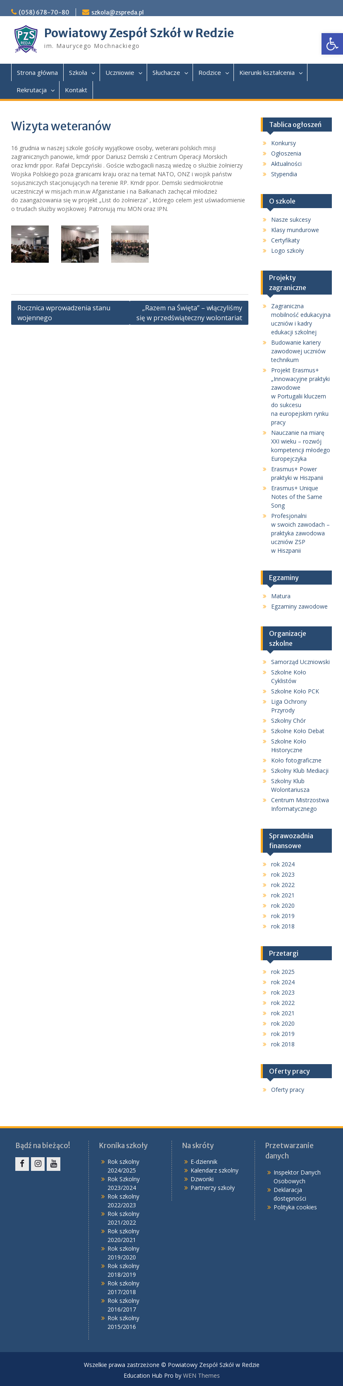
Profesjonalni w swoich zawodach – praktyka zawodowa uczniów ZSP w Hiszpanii (300, 533)
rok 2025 (283, 972)
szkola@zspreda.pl (117, 12)
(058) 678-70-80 (44, 12)
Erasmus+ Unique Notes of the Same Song (296, 496)
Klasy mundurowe (295, 230)
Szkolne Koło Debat (297, 731)
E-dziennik (204, 1161)
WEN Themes (201, 1375)
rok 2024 (283, 864)
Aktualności (286, 164)
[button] (332, 44)
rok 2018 (283, 926)
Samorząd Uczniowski (300, 662)
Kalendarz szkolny (214, 1170)
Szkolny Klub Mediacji (300, 771)
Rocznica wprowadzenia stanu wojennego (63, 312)
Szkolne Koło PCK (295, 691)
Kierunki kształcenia (267, 72)
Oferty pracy (287, 1089)
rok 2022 (283, 885)
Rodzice (209, 72)
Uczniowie (119, 72)
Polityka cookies (295, 1207)
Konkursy (283, 143)
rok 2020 (283, 905)
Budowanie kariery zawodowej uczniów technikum (298, 351)
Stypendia (284, 174)
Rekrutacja (32, 90)
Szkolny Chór (288, 720)
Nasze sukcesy (291, 219)
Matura (281, 596)
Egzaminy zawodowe (299, 606)
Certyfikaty (285, 240)
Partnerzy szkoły (213, 1188)
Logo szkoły (287, 250)
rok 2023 (283, 874)
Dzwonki (202, 1179)
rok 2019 (283, 916)
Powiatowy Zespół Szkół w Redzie (139, 33)
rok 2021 (283, 895)
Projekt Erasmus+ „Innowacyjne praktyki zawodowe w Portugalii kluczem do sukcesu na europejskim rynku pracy (300, 396)
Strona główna (37, 72)
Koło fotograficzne (296, 760)
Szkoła (78, 72)
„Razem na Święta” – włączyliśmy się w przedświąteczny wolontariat (189, 312)
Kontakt (76, 90)
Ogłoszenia (286, 153)
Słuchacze (166, 72)
